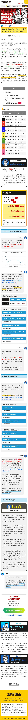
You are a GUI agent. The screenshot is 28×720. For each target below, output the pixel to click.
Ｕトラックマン (13, 26)
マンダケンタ (4, 26)
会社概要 (7, 698)
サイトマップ (16, 700)
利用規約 (11, 698)
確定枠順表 (8, 92)
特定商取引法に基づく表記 (8, 700)
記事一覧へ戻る (14, 684)
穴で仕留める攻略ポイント (11, 95)
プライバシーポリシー (18, 698)
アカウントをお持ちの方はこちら (14, 615)
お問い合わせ (22, 700)
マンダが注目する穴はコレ (11, 103)
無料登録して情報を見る (14, 610)
